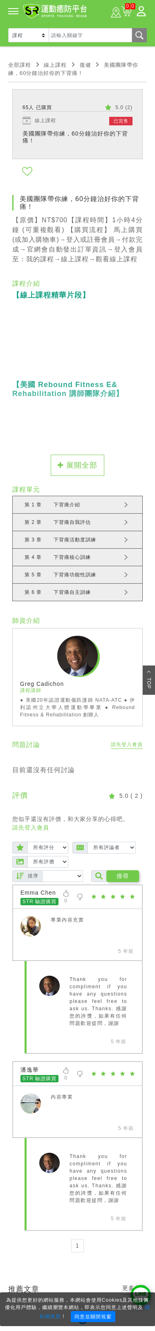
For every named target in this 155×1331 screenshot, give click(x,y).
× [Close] (146, 1300)
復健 (85, 65)
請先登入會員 (127, 744)
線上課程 (55, 65)
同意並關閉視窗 (93, 1317)
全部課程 (19, 65)
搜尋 (123, 876)
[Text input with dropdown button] (90, 35)
